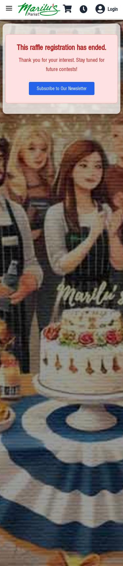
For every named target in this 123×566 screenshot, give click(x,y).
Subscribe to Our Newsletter (62, 88)
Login (113, 9)
